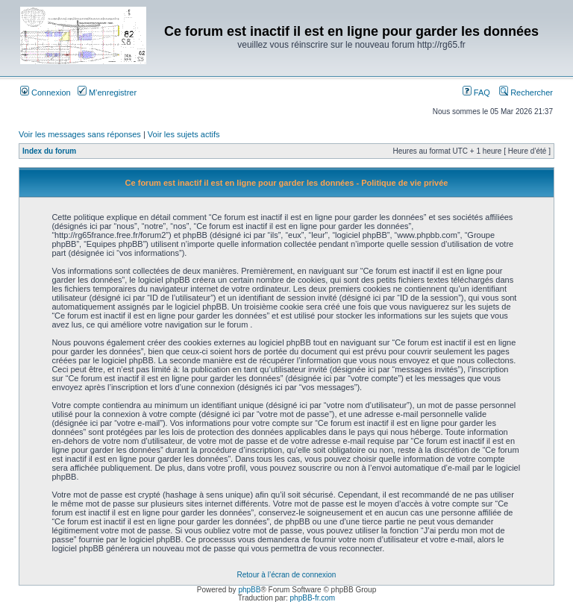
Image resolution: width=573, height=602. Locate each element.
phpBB (249, 590)
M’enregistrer (107, 92)
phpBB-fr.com (313, 598)
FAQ (476, 92)
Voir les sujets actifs (184, 134)
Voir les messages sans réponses (80, 134)
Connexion (45, 92)
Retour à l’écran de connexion (286, 575)
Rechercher (526, 92)
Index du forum (49, 151)
